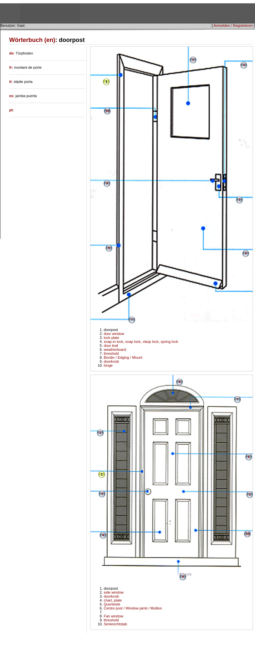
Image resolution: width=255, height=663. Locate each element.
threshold (111, 353)
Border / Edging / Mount (123, 357)
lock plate (111, 338)
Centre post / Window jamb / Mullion (133, 608)
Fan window (113, 616)
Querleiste (112, 604)
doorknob (111, 361)
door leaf (111, 346)
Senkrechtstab (115, 624)
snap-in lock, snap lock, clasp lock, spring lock (141, 342)
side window (114, 592)
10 (107, 111)
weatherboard (115, 349)
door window (114, 334)
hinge (108, 365)
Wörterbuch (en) (32, 40)
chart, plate (113, 600)
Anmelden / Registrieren (233, 25)
